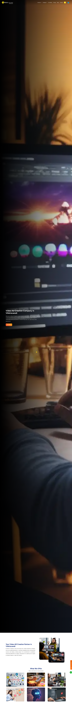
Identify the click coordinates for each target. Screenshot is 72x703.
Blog (58, 2)
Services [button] (39, 2)
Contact (61, 2)
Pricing (54, 2)
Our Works (50, 2)
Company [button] (44, 2)
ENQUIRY (71, 665)
